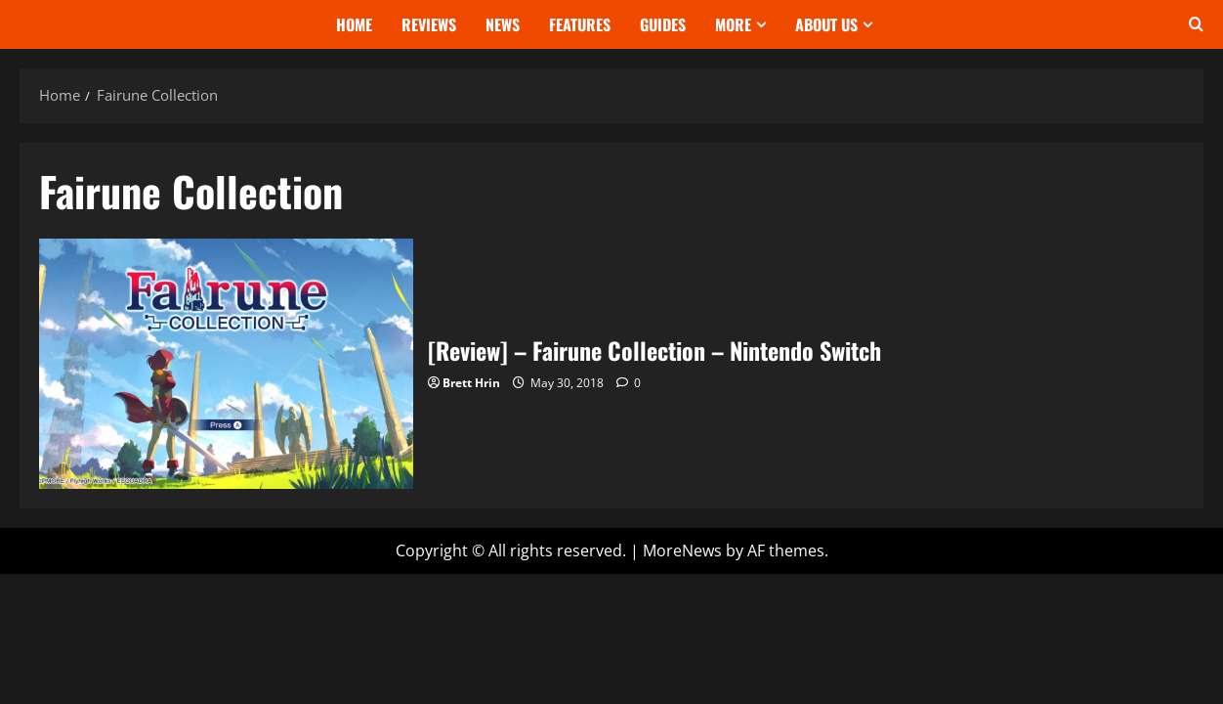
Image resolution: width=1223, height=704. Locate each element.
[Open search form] (1196, 24)
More (733, 24)
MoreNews (682, 550)
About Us (826, 24)
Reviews (428, 24)
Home (354, 24)
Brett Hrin (471, 382)
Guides (663, 24)
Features (580, 24)
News (502, 24)
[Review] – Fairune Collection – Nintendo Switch (226, 363)
